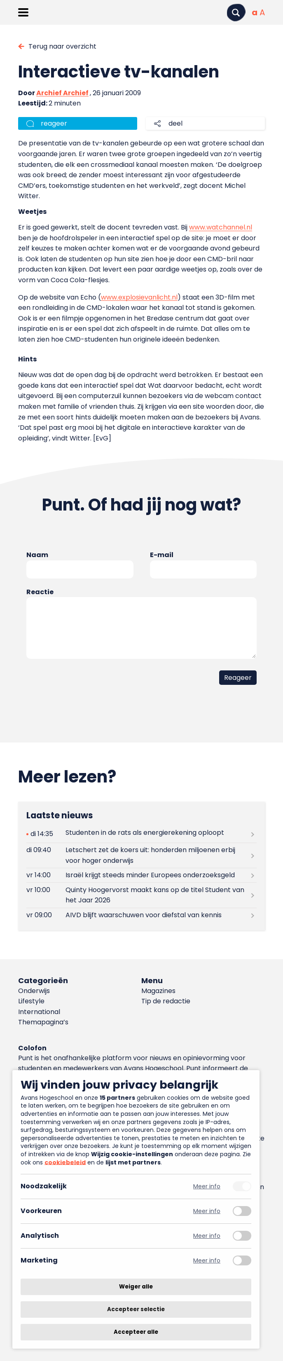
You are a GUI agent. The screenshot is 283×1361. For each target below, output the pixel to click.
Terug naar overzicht (62, 46)
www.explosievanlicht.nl (139, 297)
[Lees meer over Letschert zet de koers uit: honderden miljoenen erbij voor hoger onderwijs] (141, 855)
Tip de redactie (165, 1001)
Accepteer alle (136, 1332)
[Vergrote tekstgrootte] (262, 12)
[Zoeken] (236, 12)
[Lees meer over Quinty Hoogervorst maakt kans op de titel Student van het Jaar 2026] (141, 895)
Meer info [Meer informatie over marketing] (206, 1261)
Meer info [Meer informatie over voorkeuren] (206, 1211)
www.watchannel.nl (220, 227)
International (39, 1012)
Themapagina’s (43, 1022)
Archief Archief (62, 93)
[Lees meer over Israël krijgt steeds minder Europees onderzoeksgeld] (141, 875)
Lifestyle (31, 1001)
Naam (37, 555)
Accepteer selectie (136, 1309)
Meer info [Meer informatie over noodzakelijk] (206, 1186)
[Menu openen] (23, 12)
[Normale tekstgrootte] (254, 12)
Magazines (158, 991)
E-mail (161, 555)
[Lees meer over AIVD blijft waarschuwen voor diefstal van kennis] (141, 915)
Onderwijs (34, 991)
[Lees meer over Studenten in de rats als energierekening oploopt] (141, 834)
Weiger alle (136, 1287)
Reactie (40, 592)
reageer (54, 123)
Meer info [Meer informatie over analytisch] (206, 1236)
